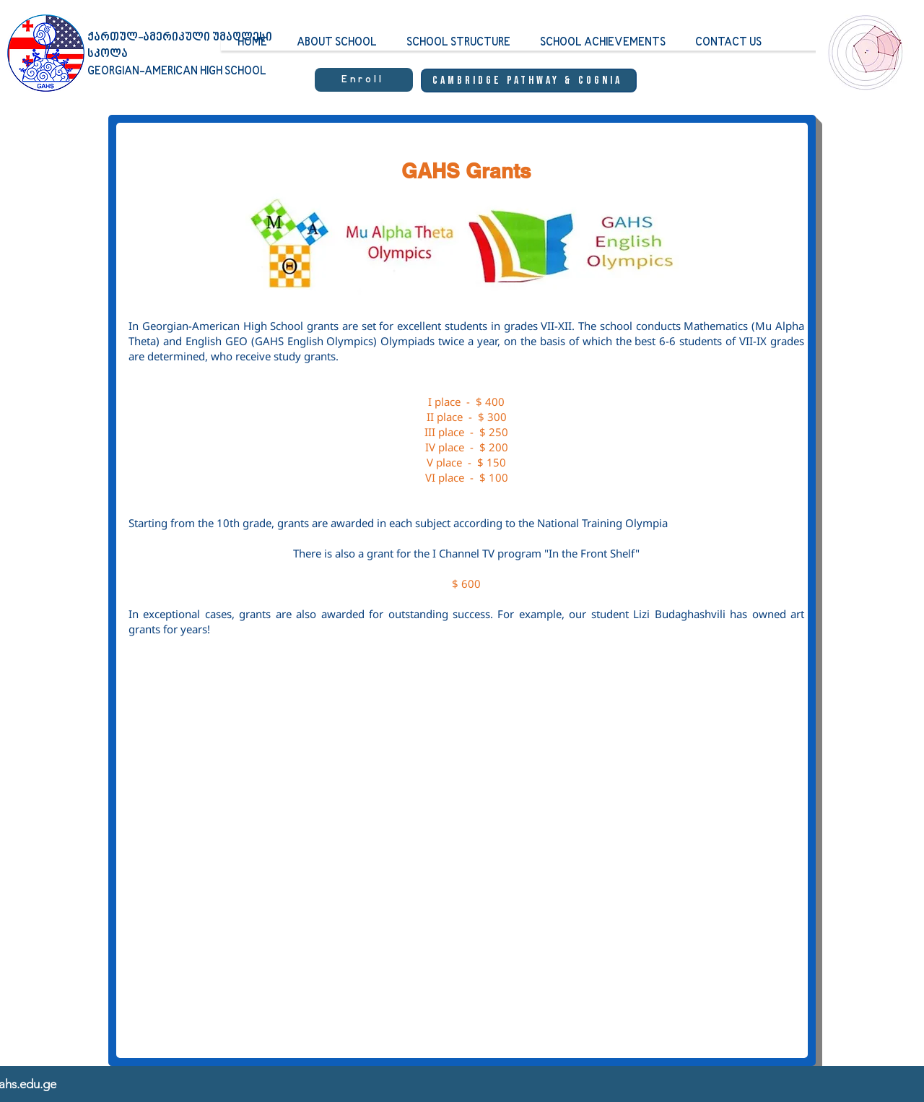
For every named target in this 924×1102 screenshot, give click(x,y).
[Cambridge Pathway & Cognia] (529, 80)
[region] (862, 65)
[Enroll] (364, 80)
